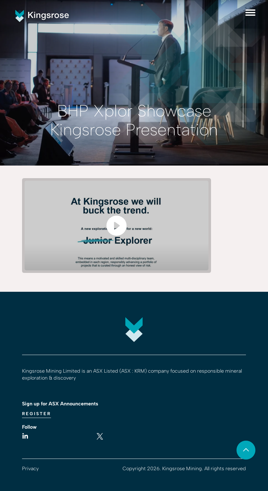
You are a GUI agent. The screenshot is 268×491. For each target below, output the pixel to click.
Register (36, 413)
